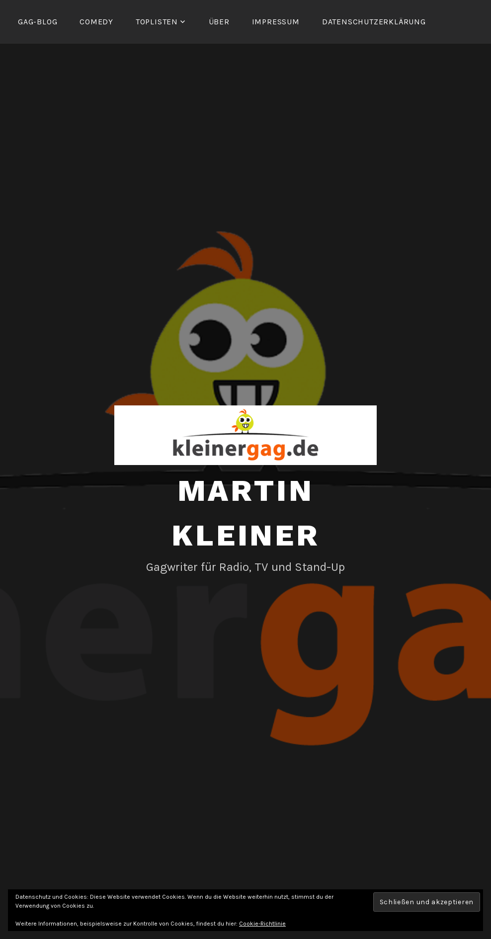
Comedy (96, 21)
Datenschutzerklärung (374, 21)
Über (219, 21)
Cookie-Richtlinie (262, 923)
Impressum (276, 21)
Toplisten (157, 21)
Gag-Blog (37, 21)
